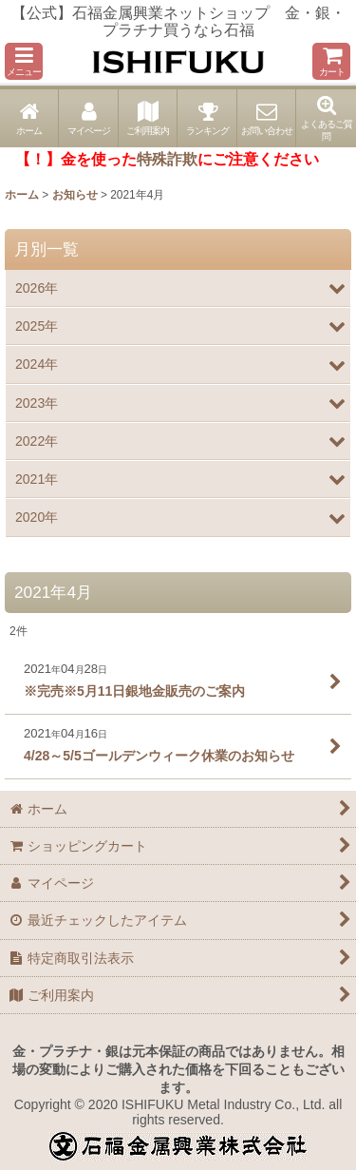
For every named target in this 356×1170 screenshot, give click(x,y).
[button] (24, 61)
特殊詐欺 (167, 159)
